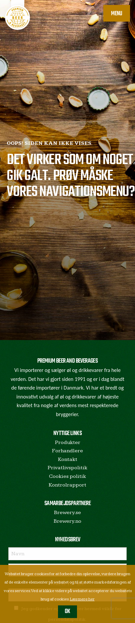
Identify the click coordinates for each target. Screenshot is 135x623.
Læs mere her (82, 599)
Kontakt (67, 459)
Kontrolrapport (67, 485)
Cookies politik (67, 476)
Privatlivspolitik (67, 468)
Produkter (67, 442)
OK (67, 611)
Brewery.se (67, 512)
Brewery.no (67, 521)
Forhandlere (67, 451)
